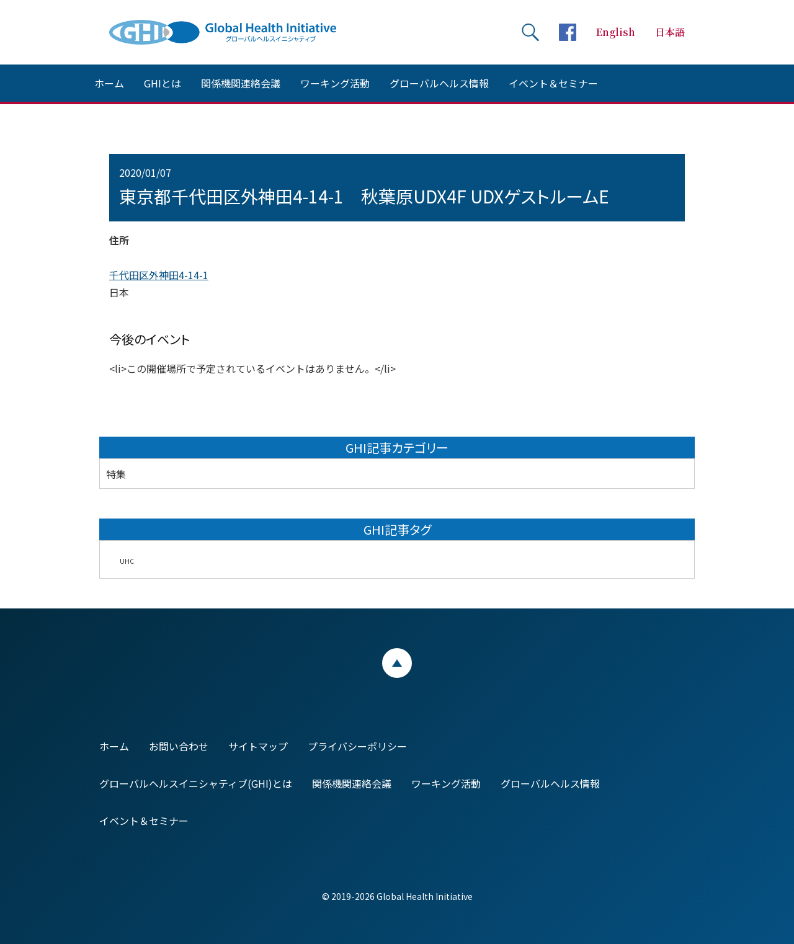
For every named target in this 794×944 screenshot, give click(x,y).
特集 (116, 473)
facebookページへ (567, 32)
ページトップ (397, 663)
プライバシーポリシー (357, 746)
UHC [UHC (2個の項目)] (127, 561)
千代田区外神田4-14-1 (158, 274)
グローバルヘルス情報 (439, 83)
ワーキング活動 (335, 83)
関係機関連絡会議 (240, 83)
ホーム (109, 83)
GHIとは (162, 83)
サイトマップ (258, 746)
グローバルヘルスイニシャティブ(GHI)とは (195, 783)
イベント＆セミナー (553, 83)
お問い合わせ (178, 746)
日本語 (670, 32)
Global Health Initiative (233, 32)
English (615, 32)
